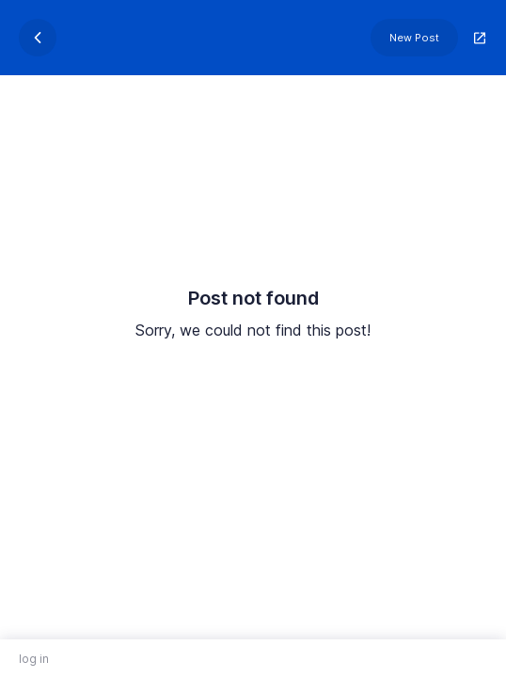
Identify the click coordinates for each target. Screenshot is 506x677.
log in (34, 659)
